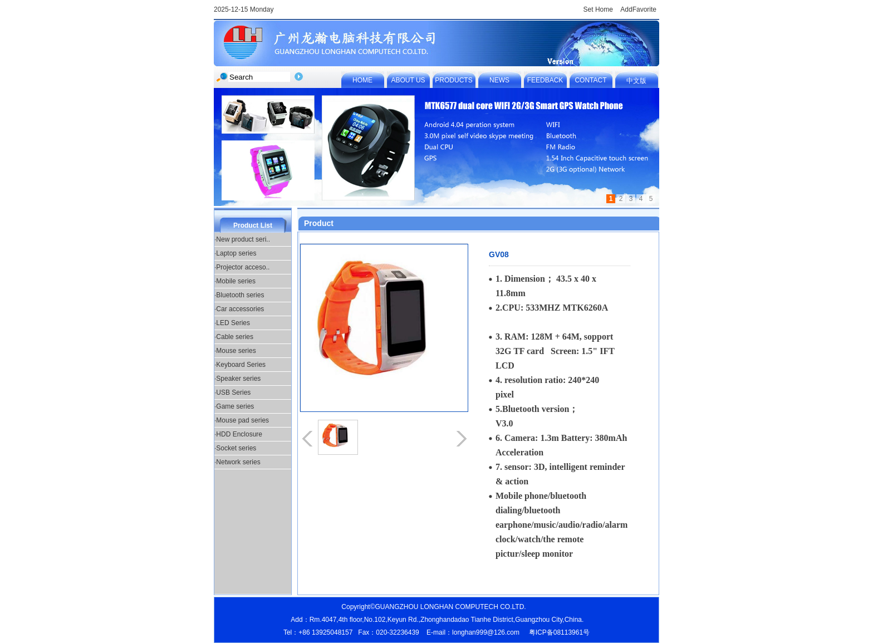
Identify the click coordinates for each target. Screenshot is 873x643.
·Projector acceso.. (241, 267)
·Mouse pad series (241, 420)
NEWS (499, 80)
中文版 (636, 81)
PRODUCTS (453, 80)
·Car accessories (239, 309)
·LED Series (232, 323)
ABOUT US (408, 80)
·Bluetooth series (239, 295)
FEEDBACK (545, 80)
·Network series (237, 462)
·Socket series (235, 448)
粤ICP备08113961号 (559, 632)
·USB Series (232, 392)
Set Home (598, 9)
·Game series (234, 406)
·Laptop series (235, 253)
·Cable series (233, 337)
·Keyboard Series (240, 365)
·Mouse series (235, 351)
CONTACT (590, 80)
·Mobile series (235, 281)
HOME (362, 80)
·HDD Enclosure (238, 434)
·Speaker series (237, 378)
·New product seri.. (242, 239)
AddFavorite (638, 9)
